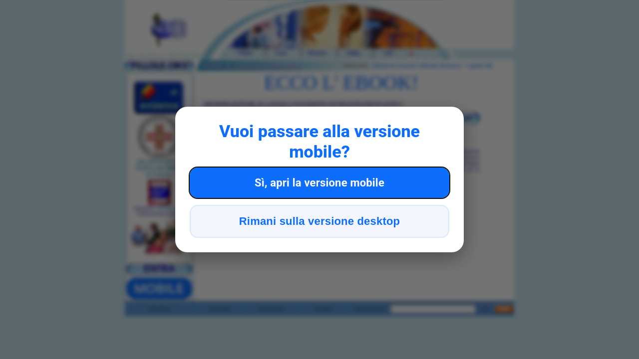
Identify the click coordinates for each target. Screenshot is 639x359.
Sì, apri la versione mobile (319, 183)
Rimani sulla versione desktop (319, 221)
